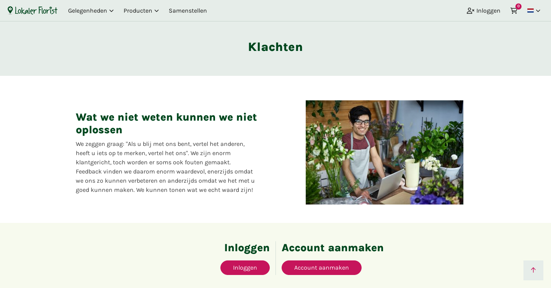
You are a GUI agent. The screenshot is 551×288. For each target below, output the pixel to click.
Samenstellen (188, 10)
